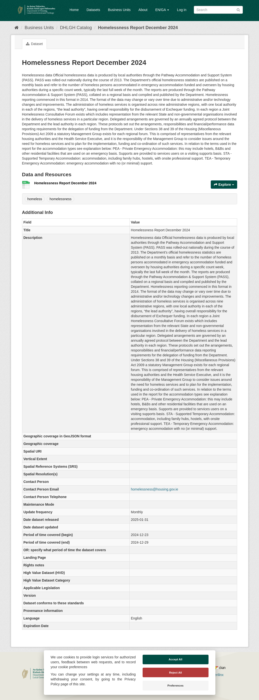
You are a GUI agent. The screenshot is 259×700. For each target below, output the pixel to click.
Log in (181, 10)
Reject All (175, 672)
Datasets (93, 10)
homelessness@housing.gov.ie (154, 489)
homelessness (60, 199)
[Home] (16, 27)
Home (74, 10)
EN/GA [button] (162, 10)
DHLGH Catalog (76, 27)
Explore (224, 185)
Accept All (175, 659)
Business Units (119, 10)
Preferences (175, 685)
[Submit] (238, 9)
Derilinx (216, 675)
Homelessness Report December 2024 (138, 27)
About (143, 10)
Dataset (34, 44)
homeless (34, 199)
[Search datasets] (218, 10)
